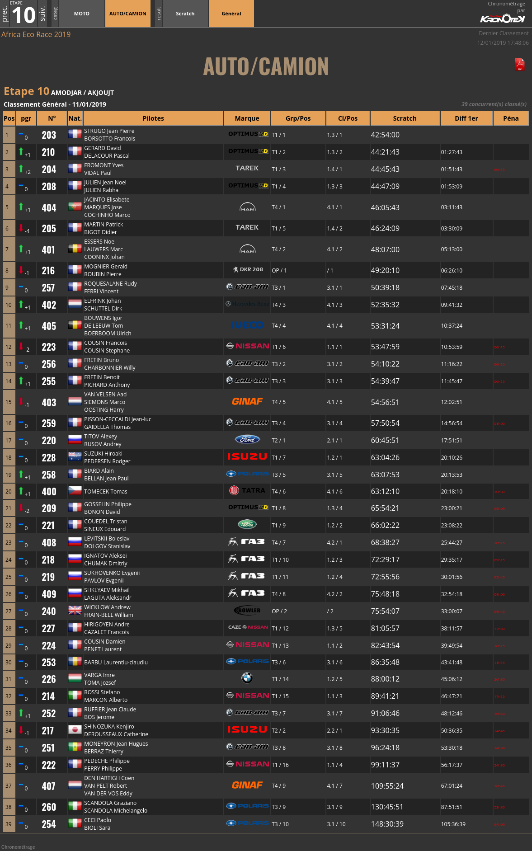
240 (49, 611)
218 (48, 559)
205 (49, 228)
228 (49, 457)
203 (49, 134)
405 (49, 326)
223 (49, 346)
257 (48, 287)
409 (49, 594)
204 (49, 169)
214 (48, 696)
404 (49, 207)
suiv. (42, 13)
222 (49, 764)
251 (48, 747)
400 (49, 491)
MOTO (81, 13)
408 (49, 542)
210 (48, 152)
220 (49, 440)
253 (49, 662)
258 (49, 474)
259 (49, 423)
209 (49, 508)
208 (49, 186)
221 (48, 525)
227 (48, 628)
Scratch (185, 13)
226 (49, 679)
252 (49, 713)
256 (49, 364)
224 (49, 645)
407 (48, 786)
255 (49, 381)
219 (48, 576)
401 (48, 249)
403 (49, 402)
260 (49, 806)
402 (49, 304)
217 (48, 730)
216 (48, 270)
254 (49, 824)
